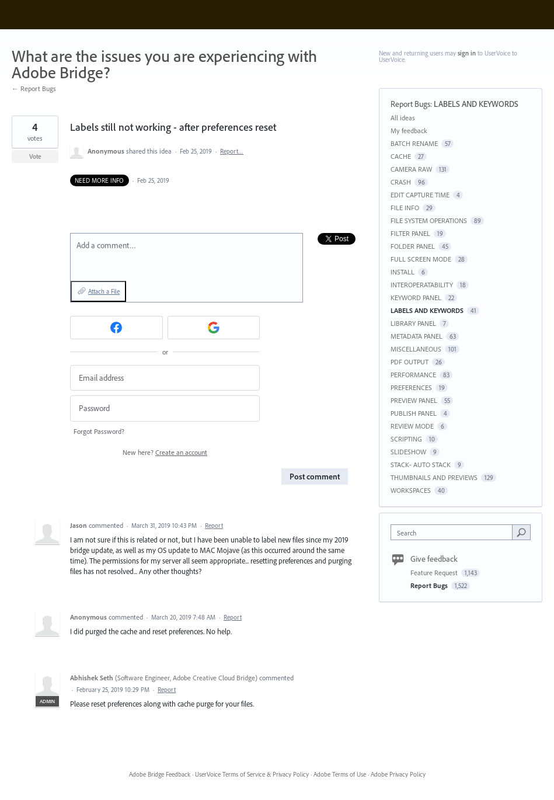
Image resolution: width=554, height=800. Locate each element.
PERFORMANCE (413, 374)
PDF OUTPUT (409, 361)
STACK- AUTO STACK (421, 464)
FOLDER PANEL (413, 246)
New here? (165, 452)
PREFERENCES (411, 387)
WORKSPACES (411, 490)
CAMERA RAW (411, 169)
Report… (231, 151)
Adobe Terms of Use (339, 774)
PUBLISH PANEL (414, 413)
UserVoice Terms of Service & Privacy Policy (252, 774)
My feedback (409, 130)
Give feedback (434, 559)
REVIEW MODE (412, 426)
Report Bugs (410, 104)
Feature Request (434, 572)
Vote (35, 156)
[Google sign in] (214, 327)
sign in (467, 53)
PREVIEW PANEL (414, 400)
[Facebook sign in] (116, 327)
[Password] (165, 408)
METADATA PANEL (416, 336)
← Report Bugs (34, 88)
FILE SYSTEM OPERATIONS (429, 220)
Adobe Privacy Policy (398, 774)
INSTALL (402, 271)
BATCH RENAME (414, 143)
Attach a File (104, 291)
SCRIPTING (406, 438)
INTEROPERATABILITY (422, 284)
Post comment (315, 476)
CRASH (401, 182)
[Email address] (165, 378)
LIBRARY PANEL (413, 323)
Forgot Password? (99, 431)
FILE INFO (405, 207)
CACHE (401, 156)
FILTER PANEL (410, 233)
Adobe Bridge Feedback (159, 774)
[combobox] (454, 532)
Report (214, 525)
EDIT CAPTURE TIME (420, 194)
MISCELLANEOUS (416, 349)
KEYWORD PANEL (416, 297)
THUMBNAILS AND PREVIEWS (434, 477)
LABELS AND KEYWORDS (476, 104)
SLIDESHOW (408, 451)
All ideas (403, 117)
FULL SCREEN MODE (421, 259)
